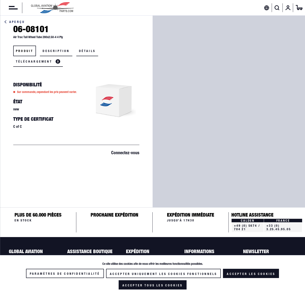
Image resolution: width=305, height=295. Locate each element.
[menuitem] (9, 7)
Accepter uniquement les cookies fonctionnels (163, 274)
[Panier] (299, 7)
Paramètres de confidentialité (65, 273)
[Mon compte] (288, 7)
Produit (24, 51)
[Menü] (9, 7)
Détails (87, 51)
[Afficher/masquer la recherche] (277, 7)
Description (56, 51)
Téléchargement (38, 61)
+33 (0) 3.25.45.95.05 (278, 227)
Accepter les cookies (251, 274)
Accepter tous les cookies (152, 285)
